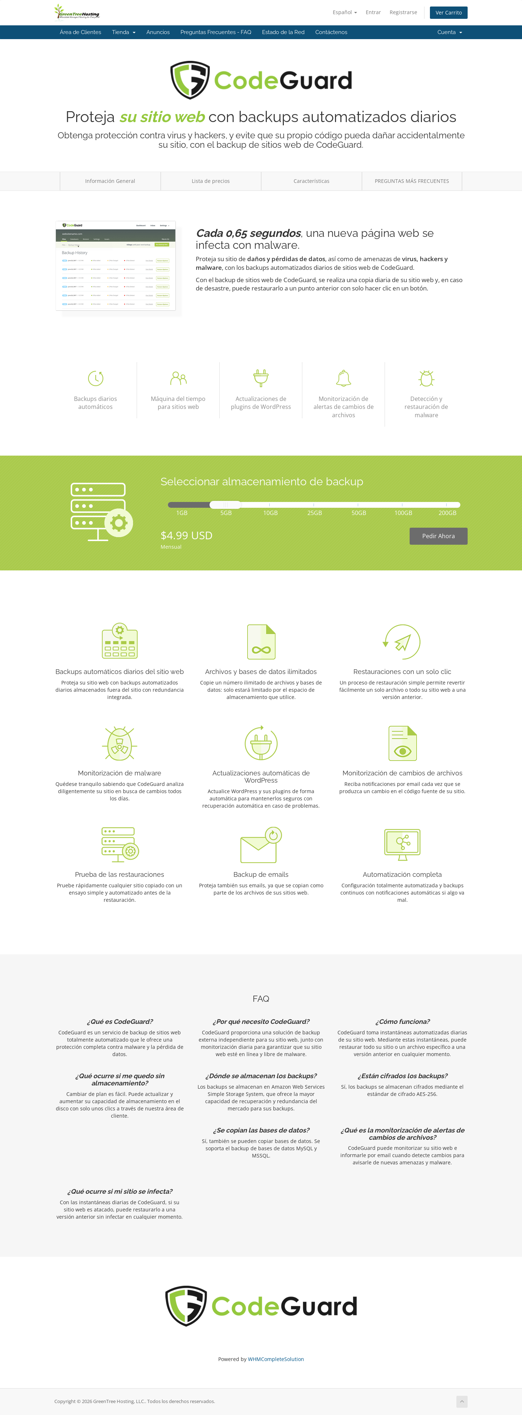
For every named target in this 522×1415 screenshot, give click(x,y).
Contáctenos (331, 32)
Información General (110, 180)
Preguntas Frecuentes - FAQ (216, 32)
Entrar (373, 12)
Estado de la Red (283, 32)
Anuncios (158, 32)
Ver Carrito (449, 12)
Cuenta (450, 32)
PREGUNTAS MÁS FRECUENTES (412, 180)
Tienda (124, 32)
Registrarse (403, 12)
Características (312, 180)
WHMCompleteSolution (276, 1359)
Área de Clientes (80, 32)
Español (345, 12)
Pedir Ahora (438, 536)
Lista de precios (211, 180)
